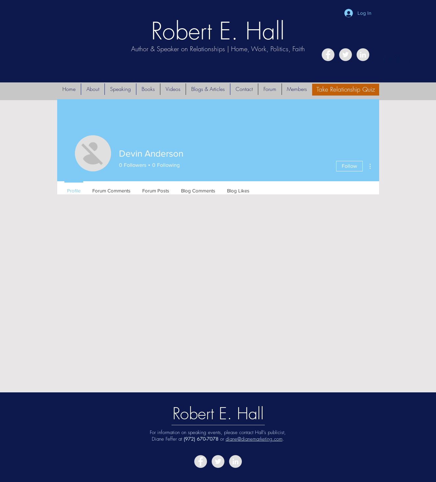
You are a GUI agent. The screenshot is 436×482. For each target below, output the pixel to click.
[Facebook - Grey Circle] (328, 54)
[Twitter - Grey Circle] (345, 54)
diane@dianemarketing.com (254, 439)
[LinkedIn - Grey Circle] (362, 54)
